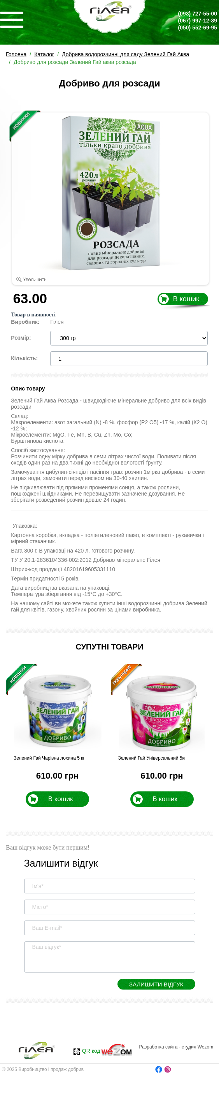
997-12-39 (197, 20)
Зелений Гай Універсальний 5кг (152, 758)
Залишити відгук (156, 984)
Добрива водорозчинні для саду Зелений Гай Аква (125, 54)
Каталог (44, 54)
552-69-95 (197, 27)
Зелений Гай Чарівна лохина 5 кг (49, 758)
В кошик (186, 299)
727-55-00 (197, 13)
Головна (16, 54)
